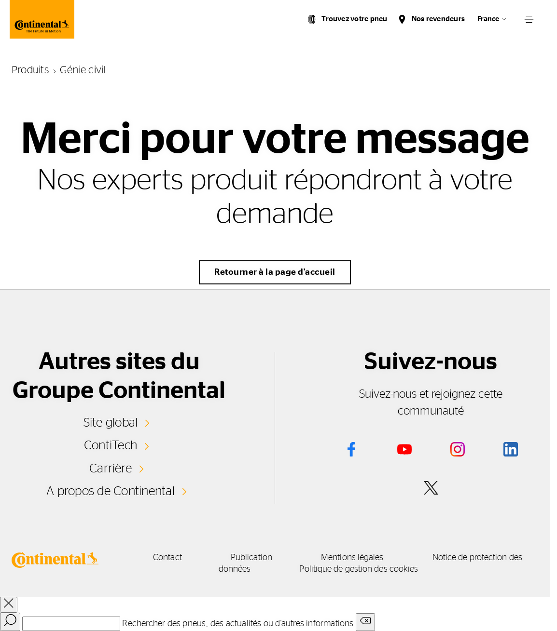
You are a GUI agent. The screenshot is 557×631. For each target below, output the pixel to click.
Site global (111, 422)
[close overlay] (8, 605)
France (488, 19)
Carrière (110, 468)
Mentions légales (352, 557)
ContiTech (110, 445)
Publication (251, 557)
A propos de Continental (110, 491)
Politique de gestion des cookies (358, 569)
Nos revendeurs (438, 19)
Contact (167, 557)
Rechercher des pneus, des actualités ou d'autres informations (237, 623)
